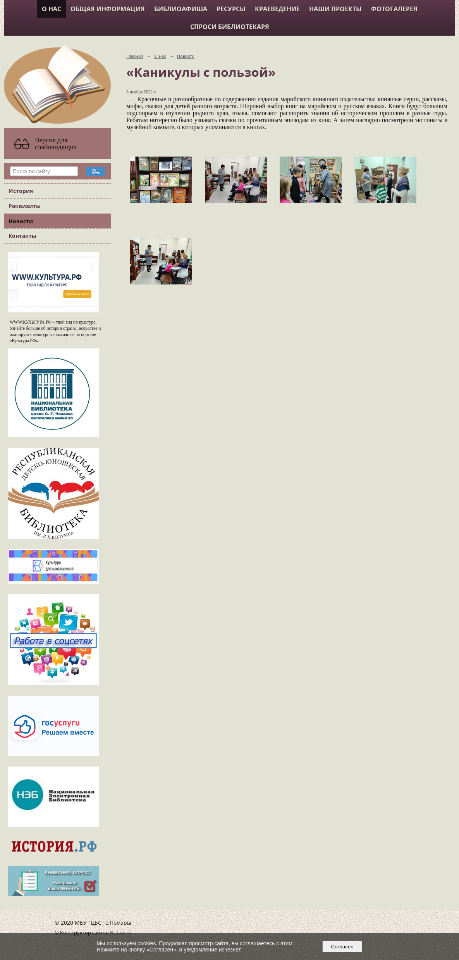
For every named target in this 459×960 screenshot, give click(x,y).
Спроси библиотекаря (229, 26)
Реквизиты (25, 206)
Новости (21, 221)
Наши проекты (335, 9)
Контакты (22, 236)
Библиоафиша (180, 9)
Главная (134, 56)
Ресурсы (231, 9)
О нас (51, 9)
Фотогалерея (394, 9)
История (21, 191)
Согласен (342, 947)
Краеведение (277, 9)
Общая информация (107, 9)
